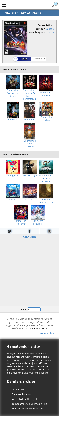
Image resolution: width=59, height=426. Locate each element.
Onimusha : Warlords (46, 94)
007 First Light (29, 175)
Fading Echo (12, 175)
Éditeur (40, 28)
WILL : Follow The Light (24, 399)
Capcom (50, 28)
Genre (41, 25)
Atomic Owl (18, 389)
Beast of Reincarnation (46, 201)
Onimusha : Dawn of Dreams (22, 13)
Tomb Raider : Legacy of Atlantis (46, 178)
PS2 (24, 59)
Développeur (37, 32)
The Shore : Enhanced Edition (27, 408)
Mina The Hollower (21, 222)
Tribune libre (46, 332)
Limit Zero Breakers (38, 222)
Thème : (29, 309)
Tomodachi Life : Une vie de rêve (29, 403)
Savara (12, 199)
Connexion (29, 236)
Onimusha (29, 119)
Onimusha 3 (12, 119)
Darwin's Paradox (21, 394)
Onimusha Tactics (46, 118)
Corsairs (29, 199)
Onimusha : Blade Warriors (29, 143)
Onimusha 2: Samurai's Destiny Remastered (29, 94)
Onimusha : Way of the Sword (13, 93)
